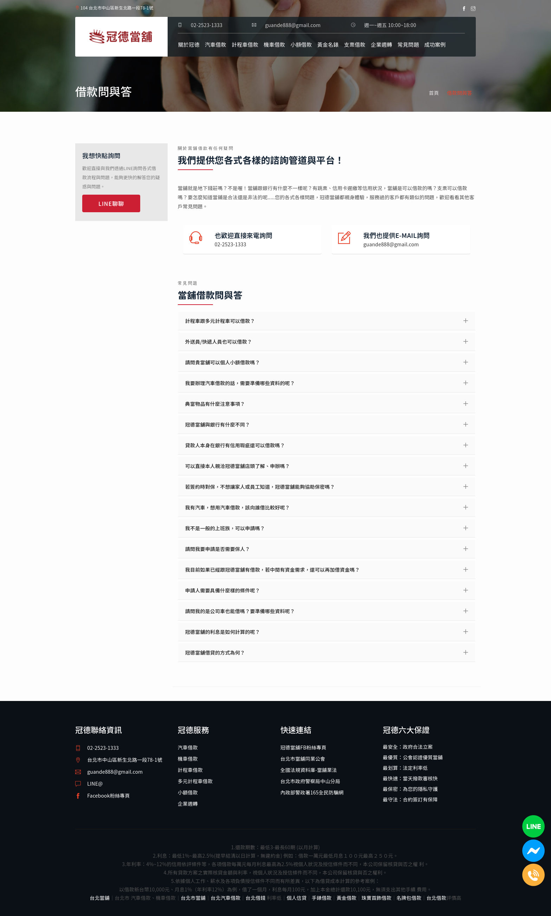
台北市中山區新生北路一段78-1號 (124, 759)
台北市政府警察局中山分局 (310, 781)
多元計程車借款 (195, 781)
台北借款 (436, 897)
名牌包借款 (408, 897)
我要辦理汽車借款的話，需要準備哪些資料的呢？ (240, 382)
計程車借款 (245, 44)
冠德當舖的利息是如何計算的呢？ (222, 631)
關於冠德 (189, 44)
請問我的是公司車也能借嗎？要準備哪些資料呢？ (240, 611)
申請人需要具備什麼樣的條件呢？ (222, 590)
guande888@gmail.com (115, 771)
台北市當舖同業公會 (302, 758)
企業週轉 (381, 44)
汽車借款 (215, 44)
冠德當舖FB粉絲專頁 (303, 747)
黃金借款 (347, 897)
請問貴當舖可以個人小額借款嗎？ (222, 362)
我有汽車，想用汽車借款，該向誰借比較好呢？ (237, 507)
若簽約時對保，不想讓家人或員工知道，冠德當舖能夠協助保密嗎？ (260, 486)
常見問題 (408, 44)
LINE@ (95, 783)
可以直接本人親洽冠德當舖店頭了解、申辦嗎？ (237, 465)
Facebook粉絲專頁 (108, 795)
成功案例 (435, 44)
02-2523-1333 (206, 24)
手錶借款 (322, 897)
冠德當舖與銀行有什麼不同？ (217, 424)
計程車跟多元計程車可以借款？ (220, 320)
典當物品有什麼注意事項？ (215, 403)
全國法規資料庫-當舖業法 (308, 769)
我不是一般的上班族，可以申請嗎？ (225, 528)
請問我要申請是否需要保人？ (217, 548)
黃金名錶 (328, 44)
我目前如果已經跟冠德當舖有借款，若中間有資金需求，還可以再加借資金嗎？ (272, 569)
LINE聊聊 (111, 203)
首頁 (434, 92)
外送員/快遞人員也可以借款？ (218, 341)
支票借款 (354, 44)
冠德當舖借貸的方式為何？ (215, 652)
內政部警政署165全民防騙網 (312, 792)
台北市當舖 (193, 897)
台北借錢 (256, 897)
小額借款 (301, 44)
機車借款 (274, 44)
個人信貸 (297, 897)
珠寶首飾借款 (376, 897)
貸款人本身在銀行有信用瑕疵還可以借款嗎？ (235, 445)
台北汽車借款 (225, 897)
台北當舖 (100, 897)
